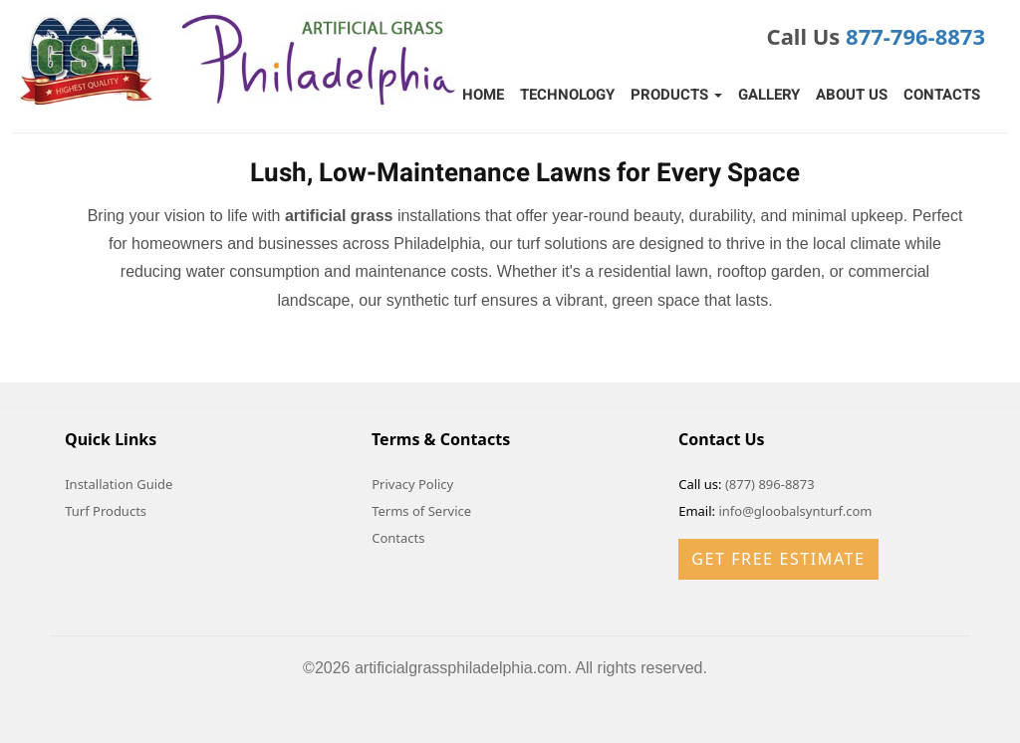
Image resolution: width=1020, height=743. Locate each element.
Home (483, 95)
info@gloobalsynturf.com (795, 511)
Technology (567, 95)
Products (676, 95)
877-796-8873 (915, 36)
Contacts (941, 95)
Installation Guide (118, 484)
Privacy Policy (412, 484)
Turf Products (105, 511)
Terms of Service (421, 511)
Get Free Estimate (778, 559)
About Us (852, 95)
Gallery (769, 95)
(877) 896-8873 (770, 484)
